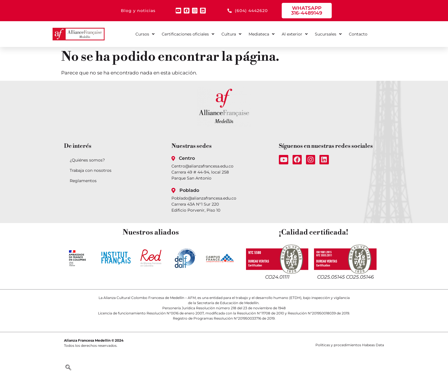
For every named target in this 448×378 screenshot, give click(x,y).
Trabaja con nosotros (90, 170)
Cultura (231, 34)
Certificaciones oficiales (188, 34)
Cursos (145, 34)
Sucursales (328, 34)
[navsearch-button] (68, 368)
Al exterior (295, 34)
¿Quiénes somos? (87, 160)
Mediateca (262, 34)
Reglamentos (83, 180)
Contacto (358, 34)
